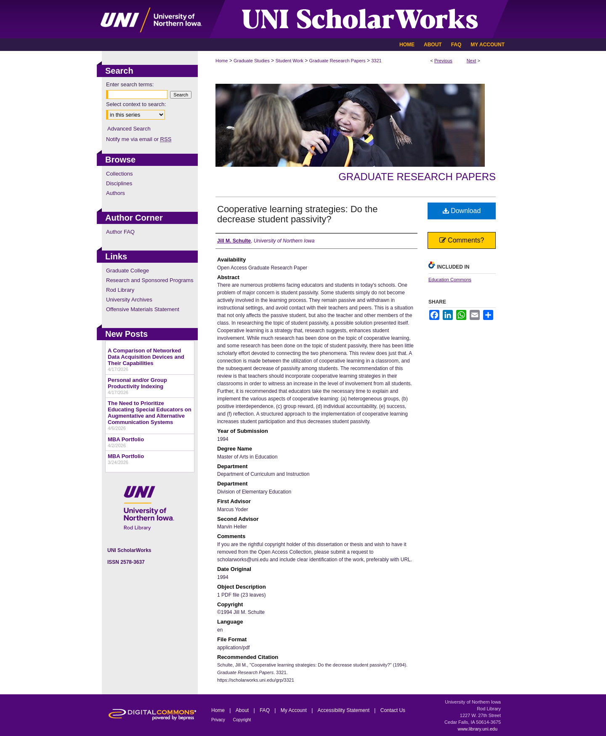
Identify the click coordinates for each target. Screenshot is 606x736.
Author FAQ (120, 232)
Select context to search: (136, 104)
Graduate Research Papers (337, 60)
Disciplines (119, 183)
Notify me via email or (138, 139)
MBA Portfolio (126, 439)
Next (471, 60)
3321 (376, 60)
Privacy (218, 719)
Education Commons (449, 279)
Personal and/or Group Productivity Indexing (137, 383)
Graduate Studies (252, 60)
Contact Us (392, 710)
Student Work (289, 60)
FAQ (265, 710)
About (243, 710)
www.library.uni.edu (477, 728)
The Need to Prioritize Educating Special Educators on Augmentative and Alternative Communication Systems (149, 412)
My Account (294, 710)
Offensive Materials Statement (142, 309)
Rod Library (120, 290)
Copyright (242, 719)
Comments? (461, 240)
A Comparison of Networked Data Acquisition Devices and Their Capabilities (146, 356)
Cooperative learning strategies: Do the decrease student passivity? (297, 214)
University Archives (129, 299)
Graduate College (127, 270)
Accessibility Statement (344, 710)
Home (221, 60)
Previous (443, 60)
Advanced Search (129, 128)
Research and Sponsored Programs (149, 280)
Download (462, 210)
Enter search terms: (130, 84)
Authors (115, 193)
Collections (119, 174)
